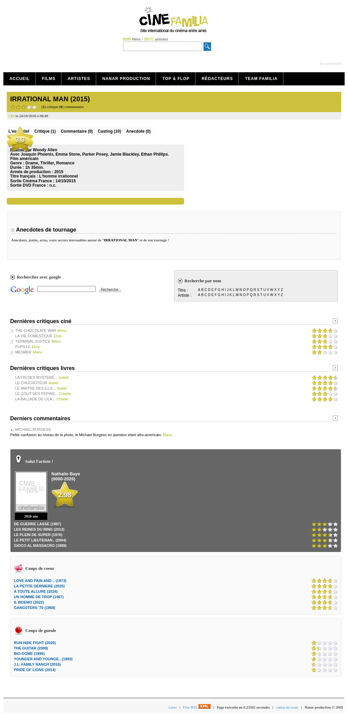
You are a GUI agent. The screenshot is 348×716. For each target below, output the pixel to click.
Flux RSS (196, 707)
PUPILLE (22, 347)
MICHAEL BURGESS (33, 429)
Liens (173, 707)
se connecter (330, 63)
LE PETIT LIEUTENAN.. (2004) (40, 540)
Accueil (19, 78)
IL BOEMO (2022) (29, 602)
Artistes (79, 78)
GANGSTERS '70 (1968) (34, 608)
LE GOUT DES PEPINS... (36, 394)
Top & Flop (176, 78)
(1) (45, 131)
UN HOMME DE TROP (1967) (39, 597)
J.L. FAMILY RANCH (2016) (37, 664)
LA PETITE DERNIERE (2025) (39, 586)
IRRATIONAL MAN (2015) (50, 99)
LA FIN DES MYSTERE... (36, 377)
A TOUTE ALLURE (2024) (36, 591)
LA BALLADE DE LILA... (35, 399)
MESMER (23, 352)
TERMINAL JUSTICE (32, 341)
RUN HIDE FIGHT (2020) (35, 643)
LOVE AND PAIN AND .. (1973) (40, 581)
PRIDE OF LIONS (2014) (34, 670)
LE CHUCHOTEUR (31, 383)
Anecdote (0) (138, 131)
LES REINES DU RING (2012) (39, 529)
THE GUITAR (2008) (31, 648)
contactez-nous (287, 707)
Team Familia (261, 78)
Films (49, 78)
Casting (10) (109, 131)
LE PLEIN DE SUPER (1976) (38, 535)
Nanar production (126, 78)
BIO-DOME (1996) (29, 654)
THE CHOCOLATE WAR (35, 330)
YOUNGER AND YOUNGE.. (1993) (43, 659)
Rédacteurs (217, 78)
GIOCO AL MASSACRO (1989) (40, 545)
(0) (77, 131)
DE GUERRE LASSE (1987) (37, 524)
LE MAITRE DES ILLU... (35, 388)
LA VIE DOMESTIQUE (34, 336)
